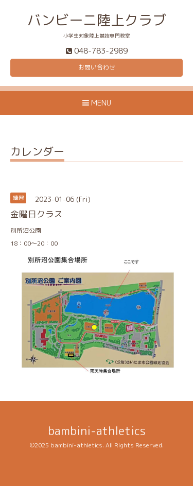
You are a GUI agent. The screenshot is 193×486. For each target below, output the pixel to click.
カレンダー (37, 152)
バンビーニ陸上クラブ (96, 20)
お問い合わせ (96, 67)
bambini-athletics (97, 431)
